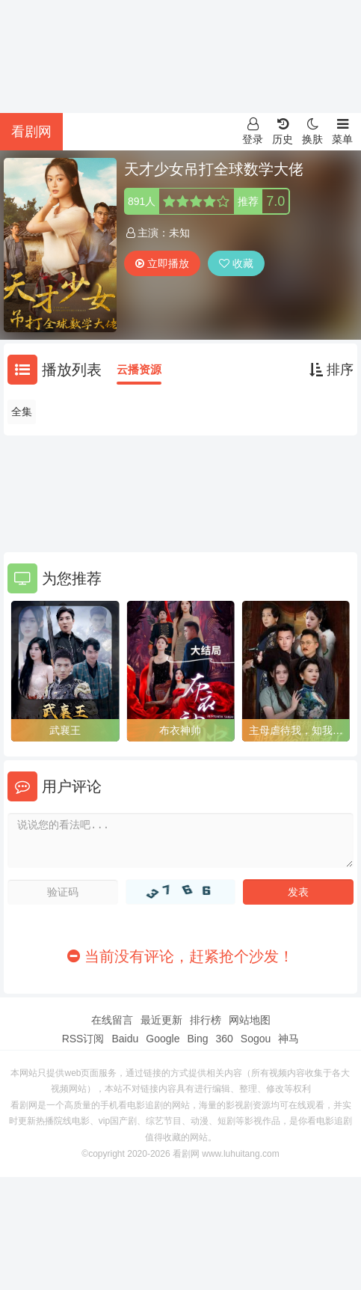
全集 (21, 412)
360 (223, 1039)
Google (162, 1039)
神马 (288, 1039)
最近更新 (161, 1020)
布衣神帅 (180, 730)
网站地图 (250, 1020)
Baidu (124, 1039)
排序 (331, 369)
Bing (197, 1039)
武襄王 (65, 730)
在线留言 (112, 1020)
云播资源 (139, 369)
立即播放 (162, 263)
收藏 (236, 263)
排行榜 (205, 1020)
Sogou (256, 1039)
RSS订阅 (83, 1039)
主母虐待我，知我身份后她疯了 (296, 731)
